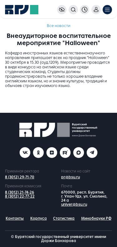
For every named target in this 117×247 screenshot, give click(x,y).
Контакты (15, 218)
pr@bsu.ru (70, 177)
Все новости (58, 26)
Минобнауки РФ (96, 218)
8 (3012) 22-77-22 (20, 196)
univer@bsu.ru (74, 204)
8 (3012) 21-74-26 (19, 192)
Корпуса (38, 218)
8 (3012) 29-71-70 (19, 177)
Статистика (64, 218)
